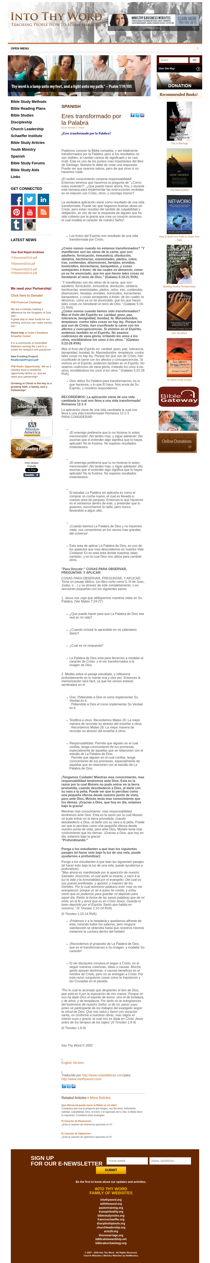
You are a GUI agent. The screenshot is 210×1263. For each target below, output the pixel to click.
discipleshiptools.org (111, 1223)
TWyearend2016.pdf (23, 263)
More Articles (100, 1098)
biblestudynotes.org (111, 1215)
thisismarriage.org (111, 1235)
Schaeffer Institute (26, 136)
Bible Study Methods (28, 102)
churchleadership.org (111, 1227)
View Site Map (167, 68)
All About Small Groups (179, 379)
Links (15, 177)
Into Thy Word (179, 333)
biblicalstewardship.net (111, 1239)
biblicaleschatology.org (110, 1243)
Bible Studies (22, 115)
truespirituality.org (111, 1211)
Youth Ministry (23, 150)
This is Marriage (179, 143)
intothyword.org (111, 1199)
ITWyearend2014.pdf (24, 273)
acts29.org (111, 1231)
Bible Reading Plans (28, 109)
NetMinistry (132, 1255)
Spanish (18, 156)
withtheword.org (111, 1203)
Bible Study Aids (25, 170)
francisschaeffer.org (111, 1219)
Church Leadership (27, 129)
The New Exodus (179, 190)
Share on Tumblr (31, 475)
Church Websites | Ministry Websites (103, 1255)
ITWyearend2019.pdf (24, 257)
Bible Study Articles (28, 143)
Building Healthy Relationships (179, 286)
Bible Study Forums (28, 163)
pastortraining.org (111, 1207)
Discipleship (21, 122)
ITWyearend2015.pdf (24, 269)
